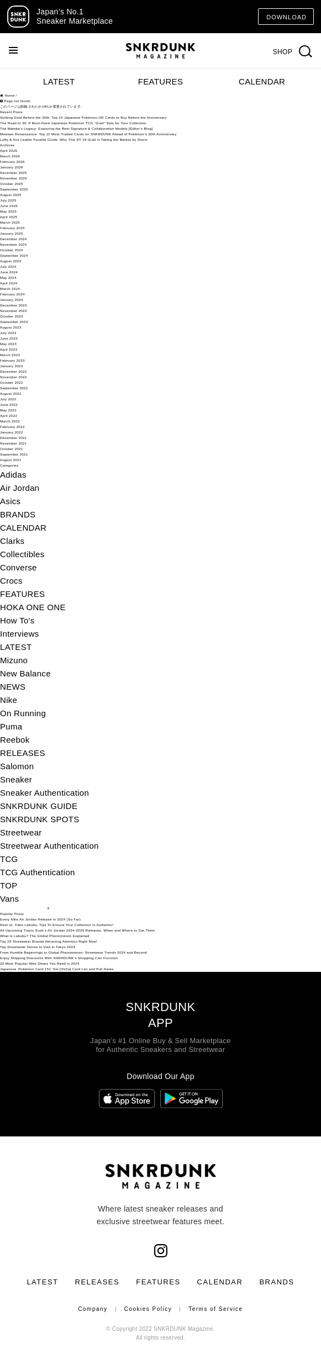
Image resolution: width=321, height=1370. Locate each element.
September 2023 (14, 322)
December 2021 (13, 438)
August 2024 (11, 261)
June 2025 (9, 206)
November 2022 (13, 377)
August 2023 (11, 327)
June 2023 (9, 338)
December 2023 (13, 305)
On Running (23, 713)
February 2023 (12, 360)
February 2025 (12, 228)
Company (92, 1309)
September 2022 (14, 388)
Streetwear (21, 832)
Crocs (11, 580)
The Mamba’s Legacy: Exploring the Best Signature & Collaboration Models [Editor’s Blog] (76, 128)
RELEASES (22, 753)
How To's (17, 620)
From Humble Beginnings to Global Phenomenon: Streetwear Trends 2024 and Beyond (73, 952)
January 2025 (11, 233)
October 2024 (11, 250)
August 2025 (11, 195)
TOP (9, 885)
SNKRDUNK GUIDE (38, 806)
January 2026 (11, 167)
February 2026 (12, 161)
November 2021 (13, 443)
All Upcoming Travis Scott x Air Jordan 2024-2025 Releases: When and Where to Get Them (77, 930)
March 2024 (10, 288)
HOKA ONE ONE (33, 607)
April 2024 (8, 283)
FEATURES (160, 81)
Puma (11, 726)
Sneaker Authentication (44, 792)
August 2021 (11, 460)
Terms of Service (215, 1309)
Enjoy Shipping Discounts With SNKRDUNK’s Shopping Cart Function (59, 958)
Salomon (17, 766)
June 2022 (9, 404)
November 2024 (13, 244)
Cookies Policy (148, 1309)
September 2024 (14, 255)
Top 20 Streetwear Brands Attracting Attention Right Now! (48, 941)
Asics (10, 501)
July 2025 (8, 200)
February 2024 (12, 294)
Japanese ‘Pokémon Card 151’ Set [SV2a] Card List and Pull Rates (57, 969)
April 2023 (8, 349)
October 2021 (11, 449)
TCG (9, 859)
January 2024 (11, 299)
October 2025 (11, 184)
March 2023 (10, 355)
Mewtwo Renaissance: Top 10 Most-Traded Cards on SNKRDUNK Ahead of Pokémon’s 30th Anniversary (88, 134)
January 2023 (11, 366)
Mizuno (14, 660)
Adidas (13, 474)
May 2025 (8, 211)
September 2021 (14, 454)
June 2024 (9, 272)
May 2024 (8, 277)
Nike (8, 700)
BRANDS (17, 514)
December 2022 (13, 371)
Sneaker (16, 779)
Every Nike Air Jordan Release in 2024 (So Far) (40, 919)
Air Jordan (20, 488)
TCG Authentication (37, 872)
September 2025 (14, 189)
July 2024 (8, 266)
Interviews (19, 633)
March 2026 (10, 156)
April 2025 (8, 217)
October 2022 (11, 382)
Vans (9, 898)
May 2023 (8, 344)
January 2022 (11, 432)
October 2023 (11, 316)
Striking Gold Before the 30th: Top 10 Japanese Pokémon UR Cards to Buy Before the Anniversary (83, 117)
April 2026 (8, 150)
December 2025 (13, 172)
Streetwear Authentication (49, 845)
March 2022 (10, 421)
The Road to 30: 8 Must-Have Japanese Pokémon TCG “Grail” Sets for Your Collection (73, 123)
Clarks (12, 541)
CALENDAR (262, 81)
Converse (18, 567)
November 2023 (13, 311)
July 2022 (8, 399)
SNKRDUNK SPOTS (40, 819)
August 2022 (11, 393)
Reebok (15, 739)
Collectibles (22, 554)
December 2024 (13, 239)
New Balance (25, 673)
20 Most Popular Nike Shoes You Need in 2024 (40, 963)
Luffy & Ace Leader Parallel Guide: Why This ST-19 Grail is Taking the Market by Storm (74, 139)
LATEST (59, 81)
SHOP (282, 52)
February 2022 (12, 427)
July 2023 (8, 333)
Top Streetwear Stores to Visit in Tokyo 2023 (37, 947)
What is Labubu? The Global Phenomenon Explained (45, 936)
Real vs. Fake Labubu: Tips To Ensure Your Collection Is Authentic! (56, 925)
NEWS (12, 686)
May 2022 (8, 410)
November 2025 (13, 178)
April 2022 (8, 415)
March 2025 (10, 222)
